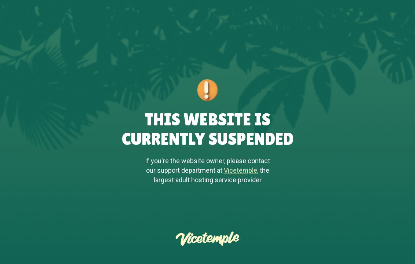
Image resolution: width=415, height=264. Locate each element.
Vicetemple (240, 170)
